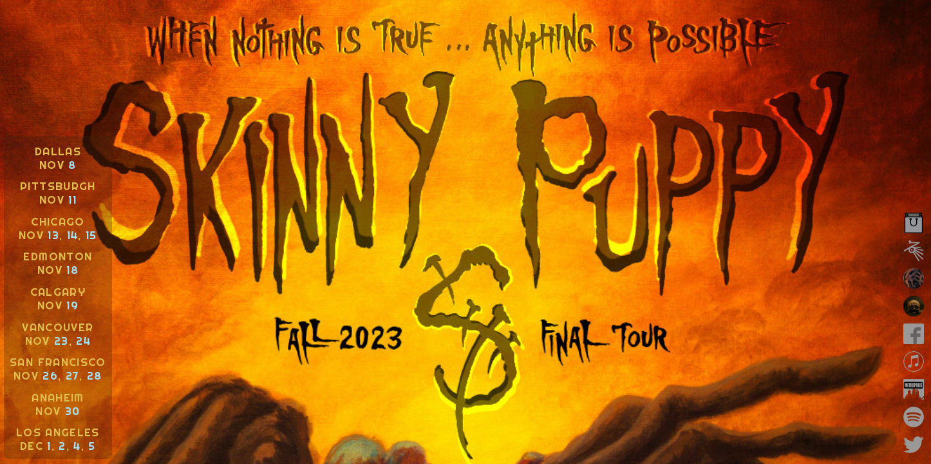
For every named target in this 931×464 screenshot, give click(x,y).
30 (72, 411)
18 (72, 269)
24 (83, 340)
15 (91, 235)
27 (73, 375)
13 (53, 235)
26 (50, 375)
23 (61, 340)
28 (94, 375)
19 (72, 305)
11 (72, 199)
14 (73, 235)
